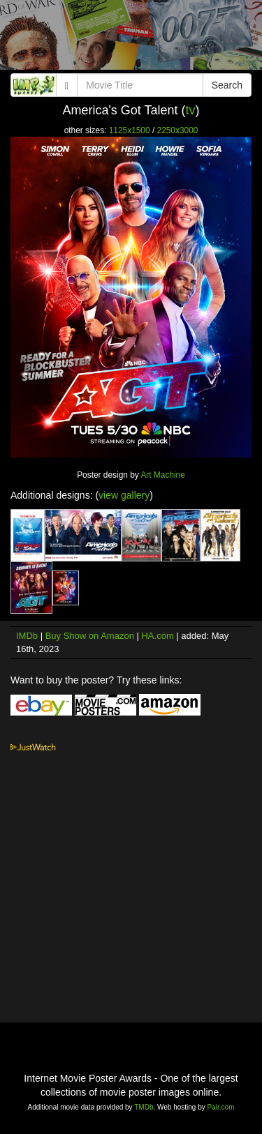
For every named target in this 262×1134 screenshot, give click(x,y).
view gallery (124, 495)
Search (227, 85)
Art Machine (162, 475)
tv (191, 110)
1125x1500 (129, 130)
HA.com (157, 635)
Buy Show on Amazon (89, 635)
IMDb (27, 635)
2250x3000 (177, 130)
